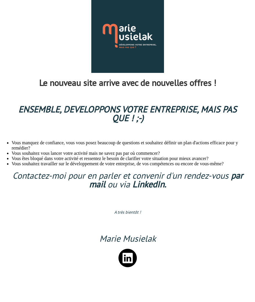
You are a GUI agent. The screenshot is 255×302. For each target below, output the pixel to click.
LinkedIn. (149, 184)
